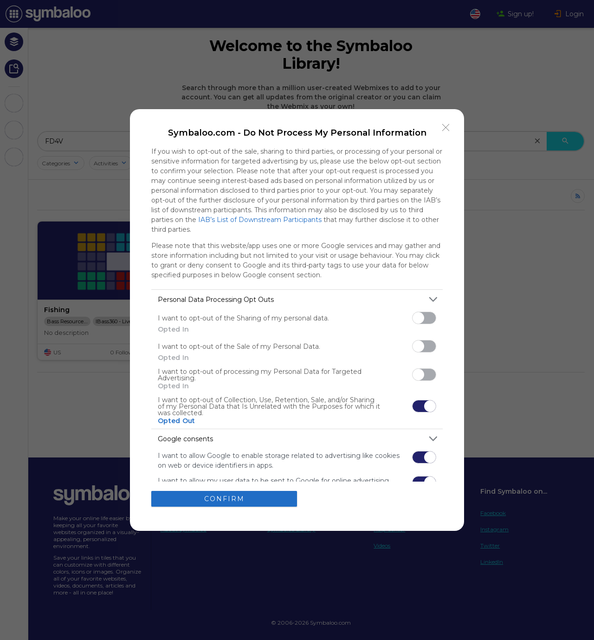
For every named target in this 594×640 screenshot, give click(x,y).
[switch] (424, 318)
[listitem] (297, 299)
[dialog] (297, 319)
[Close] (446, 127)
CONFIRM (224, 499)
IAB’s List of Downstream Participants (260, 220)
